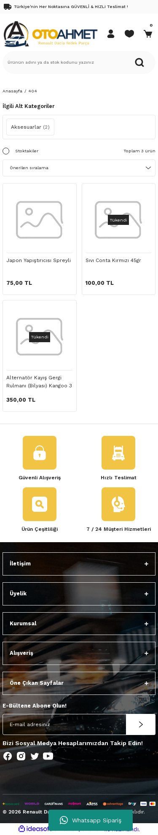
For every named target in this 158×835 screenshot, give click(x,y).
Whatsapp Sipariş (90, 820)
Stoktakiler (26, 151)
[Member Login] (110, 33)
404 (32, 91)
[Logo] (50, 33)
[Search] (79, 62)
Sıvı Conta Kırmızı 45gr (113, 260)
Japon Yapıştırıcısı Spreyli (38, 260)
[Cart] (147, 33)
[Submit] (140, 724)
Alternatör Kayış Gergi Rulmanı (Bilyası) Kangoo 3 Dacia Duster (39, 383)
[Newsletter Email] (79, 724)
